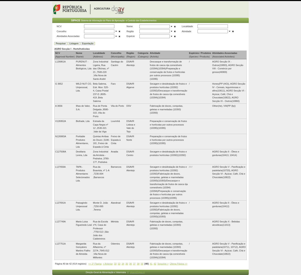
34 (123, 263)
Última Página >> (178, 263)
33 (119, 263)
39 (142, 263)
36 (130, 263)
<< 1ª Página (95, 263)
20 (115, 263)
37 (134, 263)
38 (138, 263)
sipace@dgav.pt (137, 272)
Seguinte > (162, 263)
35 (126, 263)
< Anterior (108, 263)
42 (155, 263)
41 (151, 263)
